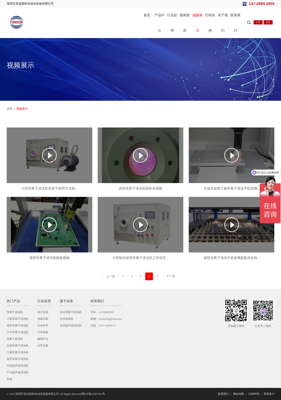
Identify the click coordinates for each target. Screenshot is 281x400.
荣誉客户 (269, 393)
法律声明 (253, 393)
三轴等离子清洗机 (17, 352)
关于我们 (223, 22)
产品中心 (159, 22)
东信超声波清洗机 (71, 325)
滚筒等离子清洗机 (17, 325)
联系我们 (235, 22)
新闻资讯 (185, 22)
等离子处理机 (15, 338)
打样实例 (210, 22)
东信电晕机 (66, 318)
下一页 (170, 276)
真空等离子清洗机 (17, 359)
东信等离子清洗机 (71, 312)
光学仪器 (42, 345)
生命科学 (42, 325)
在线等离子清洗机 (17, 345)
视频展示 (197, 22)
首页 (147, 15)
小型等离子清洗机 (17, 318)
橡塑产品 (42, 338)
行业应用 (172, 22)
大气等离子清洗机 (17, 332)
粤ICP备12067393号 (93, 393)
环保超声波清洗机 (17, 365)
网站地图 (238, 393)
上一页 (110, 276)
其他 (9, 379)
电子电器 (42, 312)
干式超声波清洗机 (17, 372)
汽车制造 (42, 332)
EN (268, 22)
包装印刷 (42, 318)
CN (258, 22)
